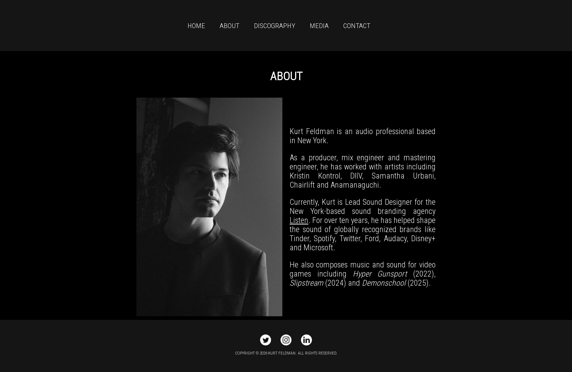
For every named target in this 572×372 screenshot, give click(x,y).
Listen (299, 220)
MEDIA (319, 25)
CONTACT (356, 25)
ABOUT (229, 25)
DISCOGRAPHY (274, 25)
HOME (196, 25)
